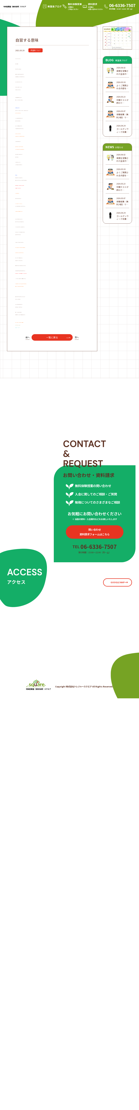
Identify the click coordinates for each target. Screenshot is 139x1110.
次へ (77, 726)
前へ (28, 726)
